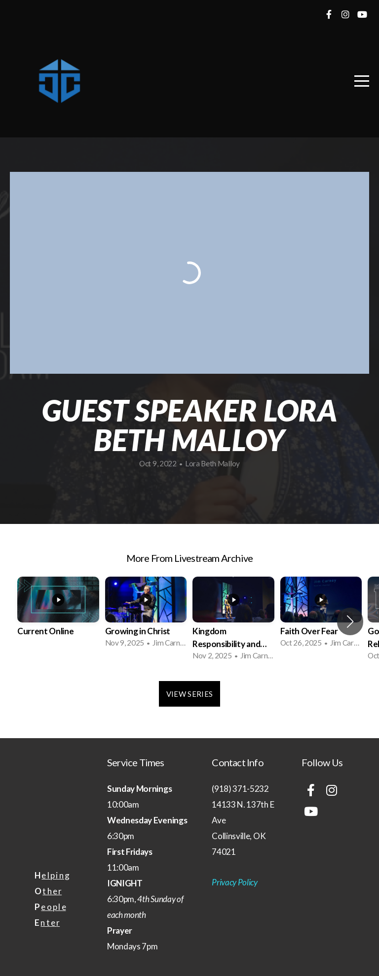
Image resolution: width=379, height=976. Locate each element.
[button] (350, 621)
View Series (189, 693)
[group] (58, 615)
